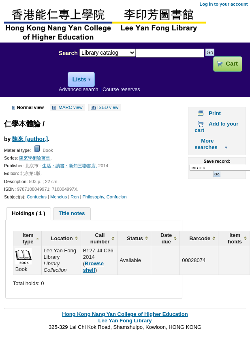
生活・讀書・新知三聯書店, (69, 165)
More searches (205, 144)
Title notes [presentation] (72, 213)
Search (68, 53)
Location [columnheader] (62, 238)
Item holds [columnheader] (235, 238)
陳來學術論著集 (34, 158)
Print (215, 113)
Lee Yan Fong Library (27, 70)
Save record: (216, 161)
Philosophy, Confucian (104, 196)
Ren (75, 196)
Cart (231, 63)
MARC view (71, 107)
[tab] (28, 213)
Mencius (58, 196)
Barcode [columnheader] (199, 238)
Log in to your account (223, 4)
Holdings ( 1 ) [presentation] (28, 213)
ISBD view (107, 107)
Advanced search (78, 89)
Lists (79, 79)
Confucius (37, 196)
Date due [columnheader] (166, 238)
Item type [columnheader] (28, 238)
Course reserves (121, 89)
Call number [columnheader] (100, 238)
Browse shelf (93, 266)
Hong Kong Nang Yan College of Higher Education (125, 314)
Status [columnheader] (135, 238)
